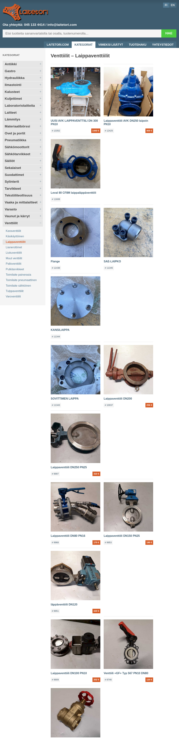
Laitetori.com (58, 44)
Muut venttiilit (14, 258)
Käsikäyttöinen (15, 236)
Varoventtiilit (13, 296)
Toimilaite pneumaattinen (21, 280)
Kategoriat (83, 44)
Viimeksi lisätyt (110, 44)
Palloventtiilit (13, 263)
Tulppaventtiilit (15, 291)
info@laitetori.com (62, 24)
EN (173, 5)
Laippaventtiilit (16, 241)
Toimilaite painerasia (18, 274)
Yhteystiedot (163, 44)
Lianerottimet (14, 247)
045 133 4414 (34, 24)
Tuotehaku (137, 44)
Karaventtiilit (13, 230)
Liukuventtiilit (14, 252)
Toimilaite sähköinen (18, 285)
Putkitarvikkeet (15, 269)
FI (166, 5)
